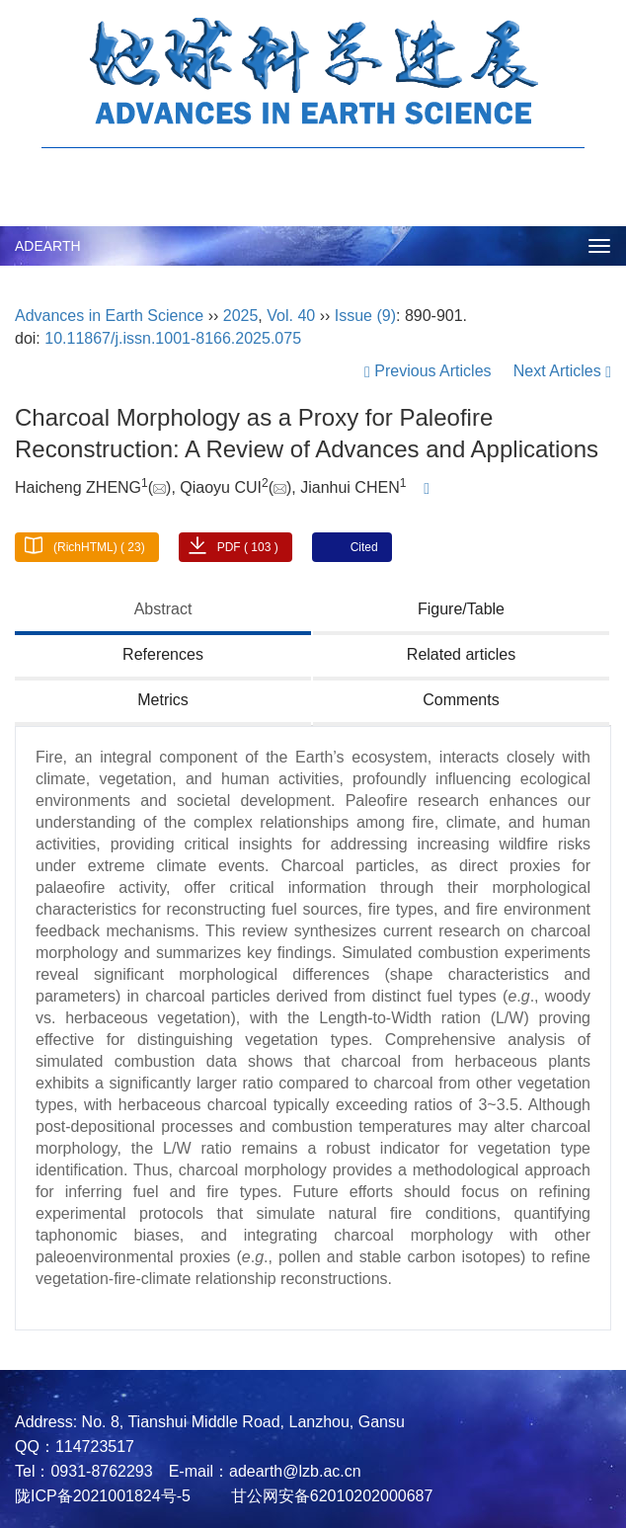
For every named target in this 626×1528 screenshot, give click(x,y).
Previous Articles (430, 370)
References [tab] (162, 654)
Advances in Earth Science (109, 315)
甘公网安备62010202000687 (329, 1496)
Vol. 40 (291, 315)
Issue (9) (365, 315)
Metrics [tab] (163, 699)
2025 (241, 315)
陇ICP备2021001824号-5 (103, 1496)
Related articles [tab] (461, 654)
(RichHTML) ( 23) (99, 547)
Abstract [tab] (163, 609)
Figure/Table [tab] (461, 609)
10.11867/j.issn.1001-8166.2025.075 (172, 338)
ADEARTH (48, 246)
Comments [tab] (461, 699)
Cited (364, 547)
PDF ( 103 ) (247, 547)
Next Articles (562, 370)
